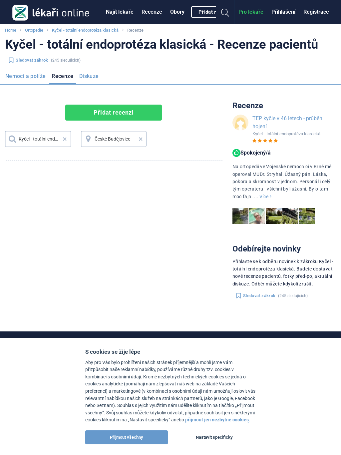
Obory (177, 12)
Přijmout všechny (126, 437)
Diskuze (89, 76)
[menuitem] (120, 12)
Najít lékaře (120, 12)
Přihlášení (283, 12)
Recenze (152, 12)
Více (265, 196)
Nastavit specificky (214, 437)
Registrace (316, 12)
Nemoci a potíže (25, 76)
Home (10, 30)
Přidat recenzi (215, 12)
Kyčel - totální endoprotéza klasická (85, 30)
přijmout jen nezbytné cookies (217, 420)
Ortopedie (34, 30)
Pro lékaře (250, 12)
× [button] (65, 139)
